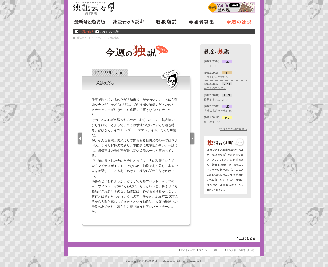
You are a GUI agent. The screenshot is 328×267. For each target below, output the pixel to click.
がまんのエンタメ (215, 88)
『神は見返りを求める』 (219, 110)
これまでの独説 (109, 31)
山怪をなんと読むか (216, 77)
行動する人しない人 (216, 99)
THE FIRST (211, 65)
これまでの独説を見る (233, 129)
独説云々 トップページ (89, 37)
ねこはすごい (212, 121)
